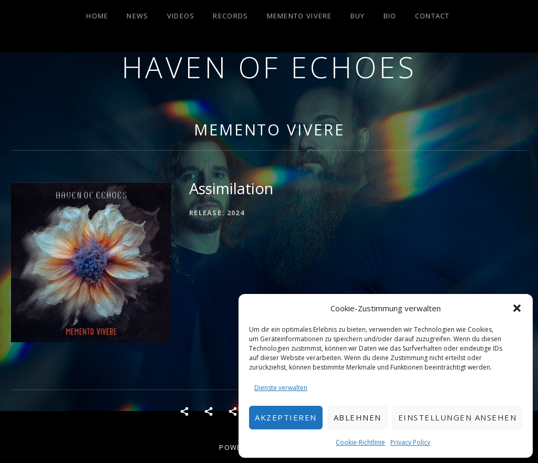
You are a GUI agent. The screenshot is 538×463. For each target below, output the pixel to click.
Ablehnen (357, 417)
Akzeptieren (286, 417)
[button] (517, 308)
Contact (432, 15)
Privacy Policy (410, 442)
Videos (181, 15)
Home (97, 15)
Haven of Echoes (269, 67)
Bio (390, 15)
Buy (357, 15)
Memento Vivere (299, 15)
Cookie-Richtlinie (360, 442)
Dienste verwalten (280, 387)
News (137, 15)
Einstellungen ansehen (457, 417)
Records (230, 15)
